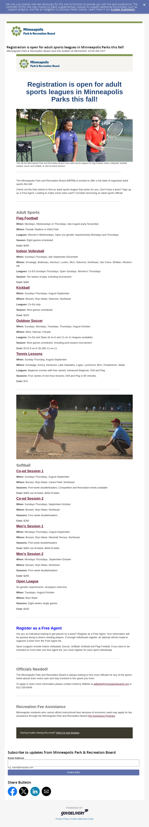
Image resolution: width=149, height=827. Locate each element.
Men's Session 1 (29, 526)
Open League (27, 581)
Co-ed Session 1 (29, 471)
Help (91, 819)
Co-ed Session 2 (29, 498)
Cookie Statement (123, 9)
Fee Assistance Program (101, 715)
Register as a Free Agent (39, 628)
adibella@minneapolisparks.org (111, 683)
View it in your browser (67, 732)
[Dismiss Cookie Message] (144, 3)
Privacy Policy (62, 819)
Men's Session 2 (29, 554)
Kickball (23, 288)
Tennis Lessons (29, 354)
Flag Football (27, 218)
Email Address (16, 758)
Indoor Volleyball (30, 251)
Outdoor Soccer (29, 321)
